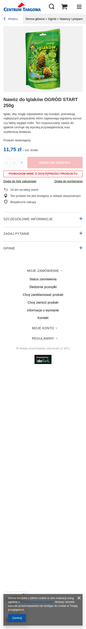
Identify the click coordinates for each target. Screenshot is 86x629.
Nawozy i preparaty (72, 19)
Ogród (52, 19)
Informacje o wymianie (43, 310)
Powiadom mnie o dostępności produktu (43, 173)
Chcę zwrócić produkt (43, 302)
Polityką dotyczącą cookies (37, 602)
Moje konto (43, 328)
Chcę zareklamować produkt (43, 295)
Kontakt (43, 318)
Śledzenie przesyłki (43, 287)
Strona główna (34, 19)
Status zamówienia (43, 279)
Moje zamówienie (43, 271)
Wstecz (10, 19)
